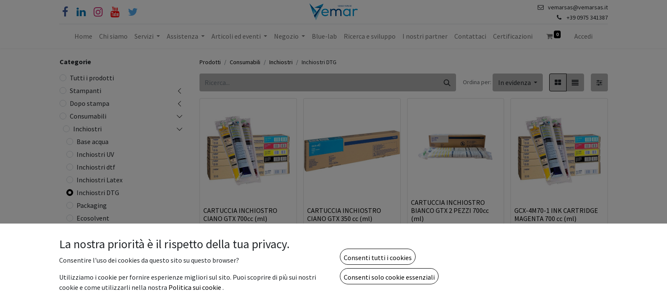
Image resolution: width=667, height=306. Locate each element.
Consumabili (88, 116)
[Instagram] (98, 12)
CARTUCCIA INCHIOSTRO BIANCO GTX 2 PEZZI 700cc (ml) (450, 210)
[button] (518, 82)
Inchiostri (87, 129)
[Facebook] (65, 12)
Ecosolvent (93, 218)
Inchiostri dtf (96, 167)
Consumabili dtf (96, 234)
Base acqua (92, 141)
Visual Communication (106, 285)
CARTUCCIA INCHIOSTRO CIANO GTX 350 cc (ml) (344, 214)
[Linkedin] (81, 12)
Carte (81, 272)
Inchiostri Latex (100, 180)
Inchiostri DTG (98, 192)
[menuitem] (83, 36)
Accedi (583, 36)
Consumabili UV (96, 259)
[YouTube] (115, 12)
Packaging (92, 205)
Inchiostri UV (95, 154)
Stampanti (85, 90)
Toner (82, 298)
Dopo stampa (89, 103)
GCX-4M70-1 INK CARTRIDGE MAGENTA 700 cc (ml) (556, 214)
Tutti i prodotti (92, 78)
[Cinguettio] (133, 12)
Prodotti (210, 62)
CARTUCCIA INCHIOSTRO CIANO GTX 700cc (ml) (240, 214)
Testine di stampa (99, 247)
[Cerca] (447, 82)
